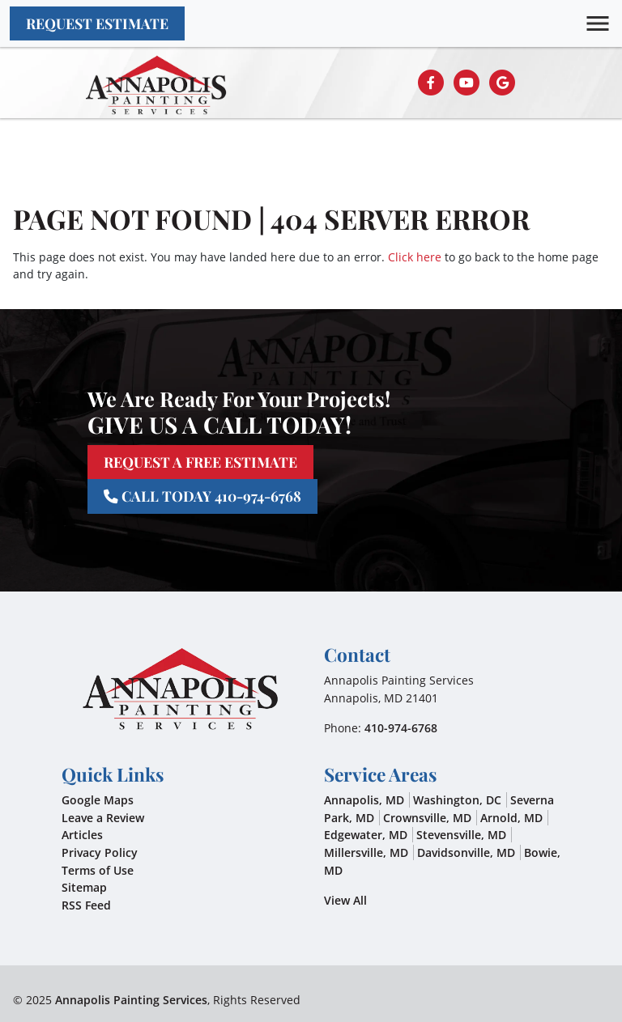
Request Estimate (97, 23)
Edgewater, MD (365, 834)
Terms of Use (98, 870)
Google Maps (98, 800)
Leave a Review (103, 817)
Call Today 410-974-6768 (202, 495)
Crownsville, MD (427, 817)
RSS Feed (86, 905)
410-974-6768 (400, 728)
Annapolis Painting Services (131, 999)
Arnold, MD (511, 817)
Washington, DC (457, 800)
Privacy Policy (100, 852)
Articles (82, 834)
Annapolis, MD (364, 800)
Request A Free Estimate (200, 461)
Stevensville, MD (461, 834)
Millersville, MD (366, 852)
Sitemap (84, 887)
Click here (414, 257)
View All (345, 900)
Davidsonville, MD (466, 852)
